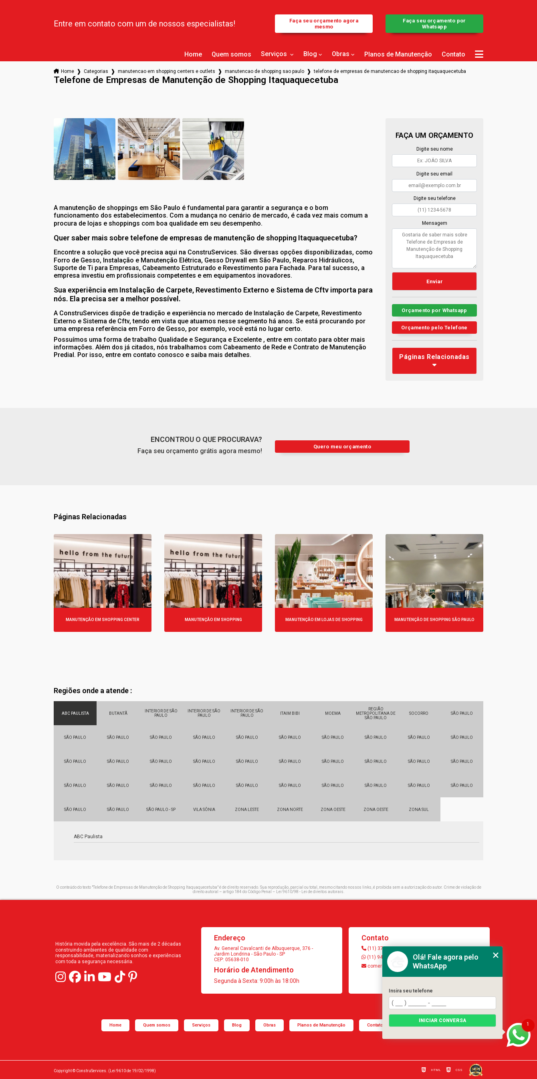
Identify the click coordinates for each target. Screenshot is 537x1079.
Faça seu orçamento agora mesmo (323, 24)
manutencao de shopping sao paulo (264, 71)
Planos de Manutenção (398, 54)
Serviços (275, 54)
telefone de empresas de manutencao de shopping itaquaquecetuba (390, 71)
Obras (340, 54)
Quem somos (231, 54)
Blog (310, 54)
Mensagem (434, 223)
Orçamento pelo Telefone (434, 328)
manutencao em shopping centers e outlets (166, 71)
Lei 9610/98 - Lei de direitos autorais (309, 891)
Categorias (96, 71)
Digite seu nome (434, 149)
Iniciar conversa (442, 1020)
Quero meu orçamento (342, 447)
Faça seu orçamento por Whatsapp (434, 24)
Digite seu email (434, 174)
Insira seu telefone (411, 991)
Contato (453, 54)
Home (193, 54)
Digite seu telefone (435, 198)
